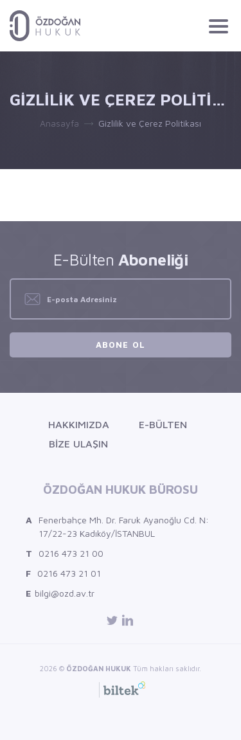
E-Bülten (163, 424)
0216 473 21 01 (63, 573)
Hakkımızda (78, 424)
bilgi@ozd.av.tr (60, 593)
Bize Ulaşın (78, 443)
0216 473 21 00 (64, 553)
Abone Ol (120, 344)
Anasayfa (59, 123)
